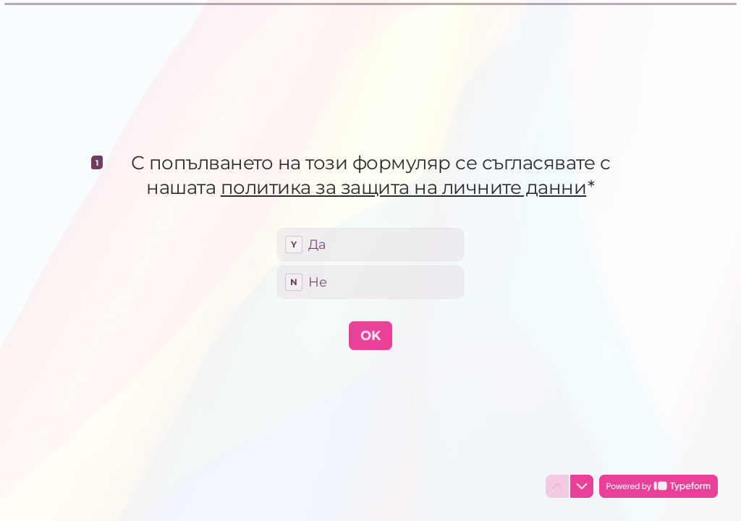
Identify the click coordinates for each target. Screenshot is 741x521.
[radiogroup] (370, 262)
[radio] (370, 244)
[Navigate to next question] (581, 486)
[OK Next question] (370, 335)
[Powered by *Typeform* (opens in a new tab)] (658, 486)
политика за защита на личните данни (404, 186)
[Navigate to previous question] (557, 486)
